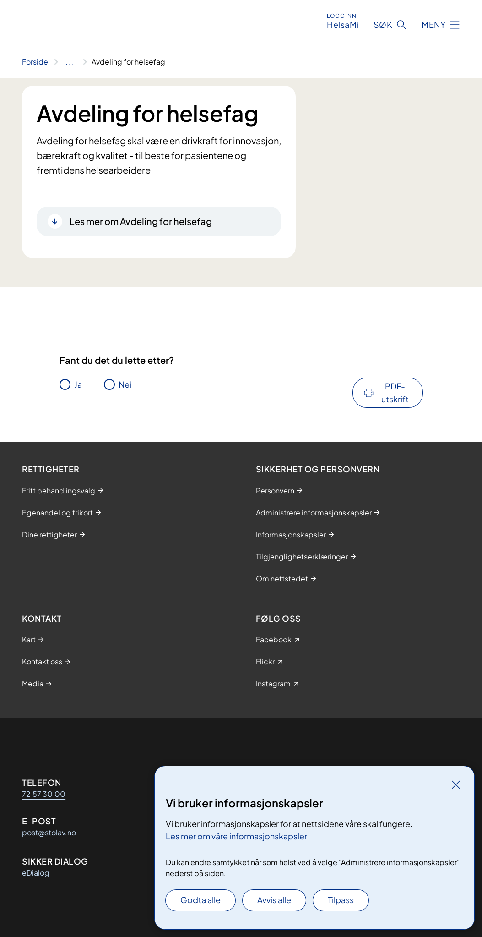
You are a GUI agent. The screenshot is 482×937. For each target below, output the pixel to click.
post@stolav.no (49, 832)
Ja (78, 384)
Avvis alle (274, 899)
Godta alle (200, 899)
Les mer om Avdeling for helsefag (141, 221)
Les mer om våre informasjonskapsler (236, 836)
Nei (125, 384)
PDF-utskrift (395, 392)
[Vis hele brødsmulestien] (70, 61)
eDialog (35, 872)
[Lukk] (456, 784)
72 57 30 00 (43, 794)
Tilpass (341, 899)
